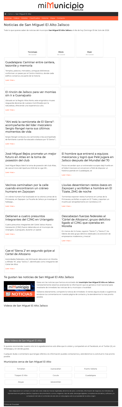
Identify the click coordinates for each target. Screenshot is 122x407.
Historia (45, 18)
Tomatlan (21, 369)
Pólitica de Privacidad (11, 404)
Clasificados (35, 18)
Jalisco (11, 14)
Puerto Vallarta (90, 369)
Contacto (61, 18)
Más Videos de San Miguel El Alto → (25, 340)
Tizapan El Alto (20, 375)
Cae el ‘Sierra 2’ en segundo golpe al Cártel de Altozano (30, 252)
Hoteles (24, 18)
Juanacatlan (56, 369)
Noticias (8, 18)
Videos (16, 18)
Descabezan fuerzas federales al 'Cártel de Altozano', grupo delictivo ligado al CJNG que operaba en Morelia (86, 221)
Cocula (56, 375)
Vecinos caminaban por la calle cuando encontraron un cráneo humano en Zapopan (26, 188)
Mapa (52, 18)
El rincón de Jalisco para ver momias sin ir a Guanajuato (30, 93)
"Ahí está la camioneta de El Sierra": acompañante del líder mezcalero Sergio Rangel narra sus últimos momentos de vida (29, 126)
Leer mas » (10, 80)
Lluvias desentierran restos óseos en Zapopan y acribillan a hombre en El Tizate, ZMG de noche (87, 188)
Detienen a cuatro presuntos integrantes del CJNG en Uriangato (29, 217)
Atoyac (21, 382)
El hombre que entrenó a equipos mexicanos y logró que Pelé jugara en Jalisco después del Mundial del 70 (88, 157)
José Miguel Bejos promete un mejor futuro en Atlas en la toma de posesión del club (30, 157)
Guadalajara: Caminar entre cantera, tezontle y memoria (30, 64)
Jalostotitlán (56, 382)
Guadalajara (90, 375)
